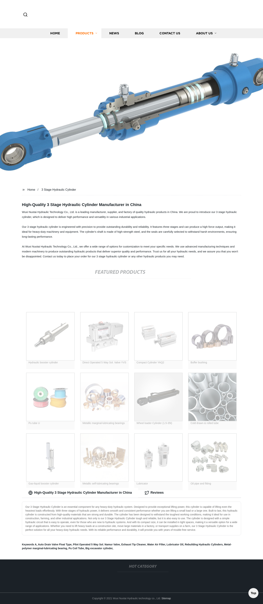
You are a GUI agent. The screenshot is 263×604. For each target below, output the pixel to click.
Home (55, 34)
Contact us (169, 34)
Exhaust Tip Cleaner (133, 544)
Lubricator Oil (175, 544)
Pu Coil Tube (76, 548)
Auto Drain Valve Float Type (55, 544)
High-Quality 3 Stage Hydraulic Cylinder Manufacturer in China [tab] (80, 493)
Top (253, 593)
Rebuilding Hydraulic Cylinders (204, 544)
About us (204, 34)
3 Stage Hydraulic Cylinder (58, 189)
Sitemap (166, 598)
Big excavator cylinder (99, 548)
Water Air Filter (156, 544)
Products (85, 34)
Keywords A (29, 544)
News (114, 34)
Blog (139, 34)
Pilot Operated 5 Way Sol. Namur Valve (96, 544)
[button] (25, 15)
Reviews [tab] (154, 493)
